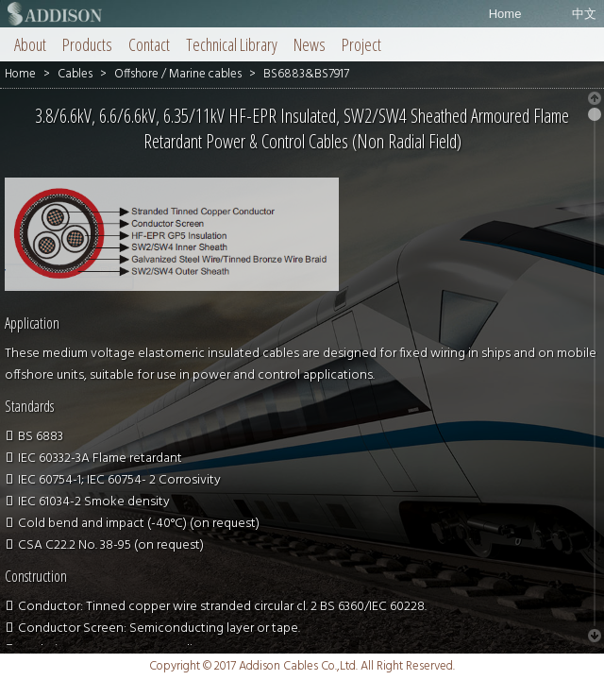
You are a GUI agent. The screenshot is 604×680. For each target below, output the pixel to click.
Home (505, 14)
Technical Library (231, 44)
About (30, 44)
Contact (149, 44)
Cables (75, 74)
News (310, 44)
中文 (584, 14)
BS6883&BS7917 (306, 74)
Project (361, 44)
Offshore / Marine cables (178, 74)
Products (87, 44)
